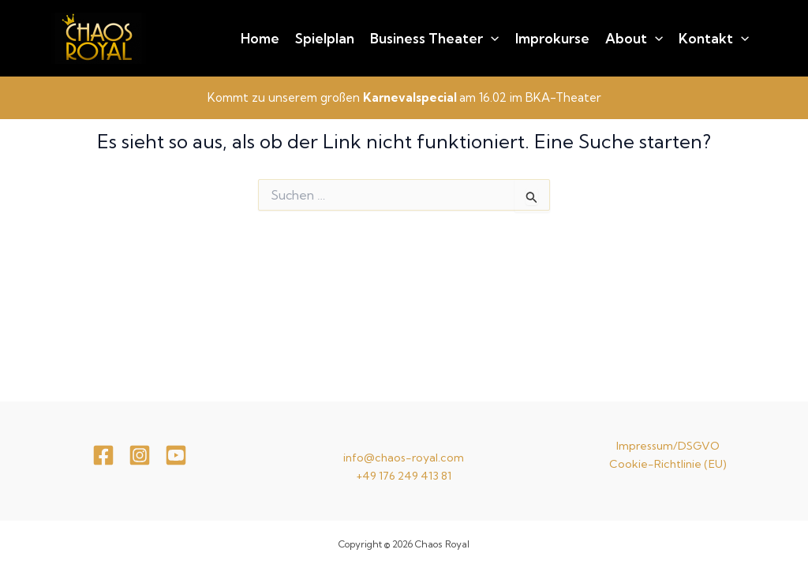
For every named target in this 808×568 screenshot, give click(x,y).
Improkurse (552, 38)
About (634, 38)
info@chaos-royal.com (403, 457)
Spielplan (324, 38)
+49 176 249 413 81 (403, 476)
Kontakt (714, 38)
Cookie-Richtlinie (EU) (668, 464)
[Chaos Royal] (98, 36)
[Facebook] (103, 455)
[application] (491, 38)
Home (260, 38)
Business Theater (434, 38)
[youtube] (176, 455)
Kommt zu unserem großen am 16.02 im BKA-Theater (404, 97)
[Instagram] (140, 455)
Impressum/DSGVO (668, 446)
